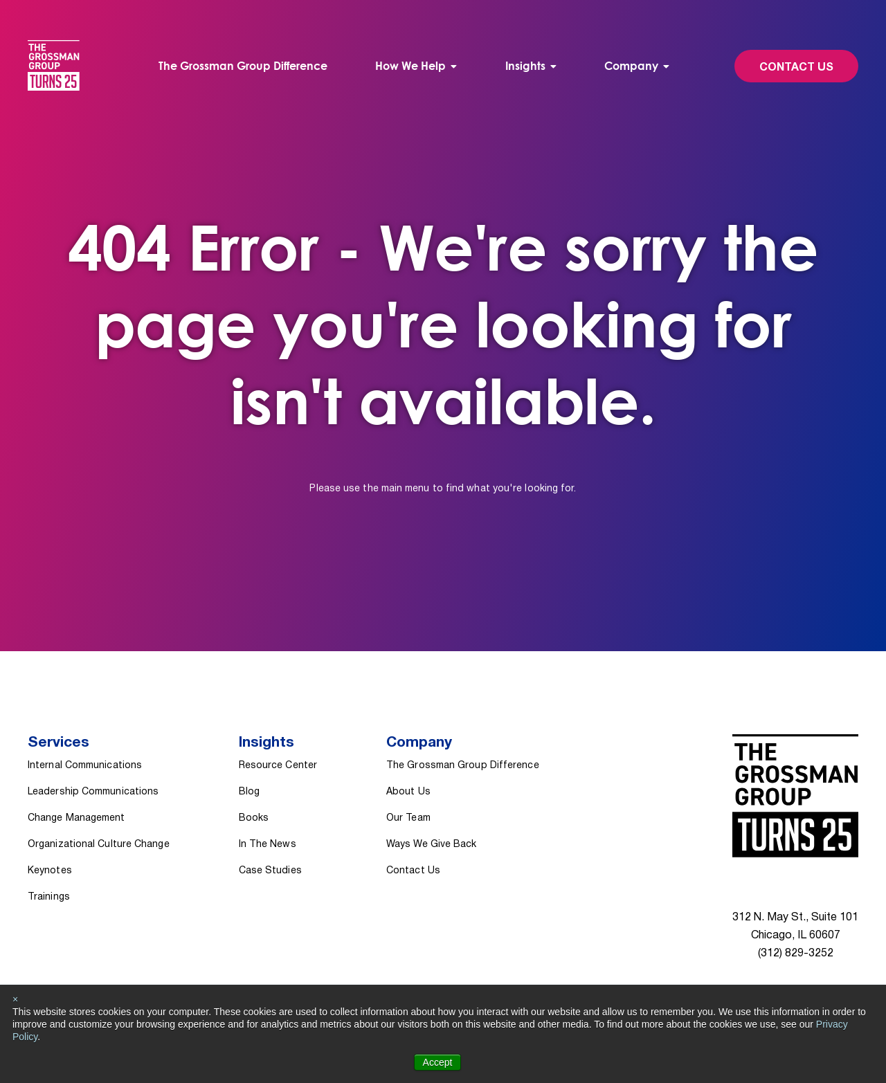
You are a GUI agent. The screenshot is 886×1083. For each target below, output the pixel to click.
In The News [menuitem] (267, 844)
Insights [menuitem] (525, 66)
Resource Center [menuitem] (278, 765)
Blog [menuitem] (249, 792)
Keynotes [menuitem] (50, 870)
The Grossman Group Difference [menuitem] (243, 66)
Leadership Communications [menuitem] (93, 792)
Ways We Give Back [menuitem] (431, 844)
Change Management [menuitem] (76, 818)
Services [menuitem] (58, 742)
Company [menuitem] (631, 66)
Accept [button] (438, 1062)
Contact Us (796, 68)
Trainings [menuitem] (49, 897)
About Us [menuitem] (408, 792)
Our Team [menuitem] (408, 818)
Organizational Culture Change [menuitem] (99, 844)
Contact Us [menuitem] (413, 870)
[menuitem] (416, 66)
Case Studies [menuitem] (270, 870)
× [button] (15, 999)
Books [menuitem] (254, 818)
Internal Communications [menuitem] (85, 765)
